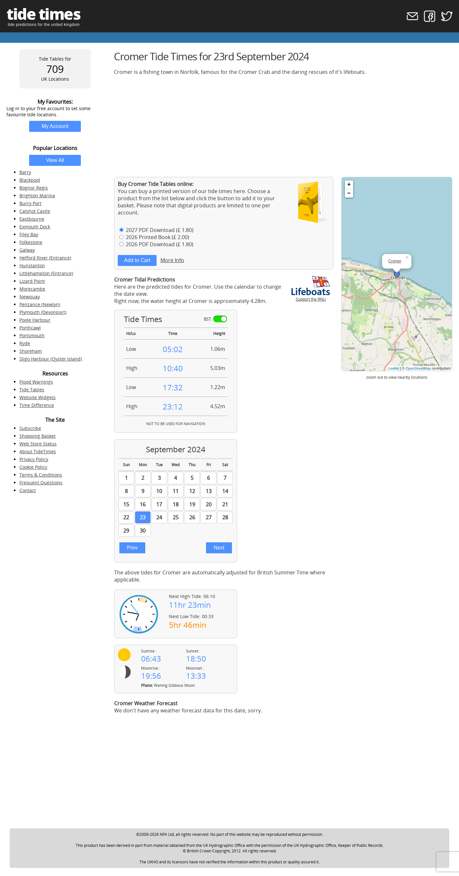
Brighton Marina (37, 195)
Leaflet (393, 368)
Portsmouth (32, 335)
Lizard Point (32, 281)
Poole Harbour (34, 320)
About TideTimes (37, 451)
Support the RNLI (310, 296)
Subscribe (30, 428)
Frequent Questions (40, 482)
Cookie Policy (33, 467)
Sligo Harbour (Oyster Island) (50, 359)
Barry (25, 172)
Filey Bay (28, 234)
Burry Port (30, 203)
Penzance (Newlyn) (39, 304)
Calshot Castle (34, 211)
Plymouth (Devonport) (42, 312)
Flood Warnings (36, 382)
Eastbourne (31, 219)
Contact (27, 490)
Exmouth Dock (34, 227)
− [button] (349, 193)
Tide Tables (31, 389)
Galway (27, 250)
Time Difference (36, 405)
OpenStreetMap (418, 368)
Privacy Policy (33, 459)
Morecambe (32, 289)
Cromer (394, 261)
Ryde (24, 343)
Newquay (29, 297)
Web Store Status (38, 444)
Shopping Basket (37, 436)
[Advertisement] (283, 126)
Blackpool (29, 180)
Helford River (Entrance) (45, 258)
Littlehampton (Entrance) (46, 273)
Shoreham (30, 351)
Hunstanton (32, 265)
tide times (43, 13)
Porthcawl (30, 328)
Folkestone (30, 242)
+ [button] (349, 185)
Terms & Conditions (40, 475)
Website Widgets (37, 397)
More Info (172, 260)
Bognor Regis (33, 188)
